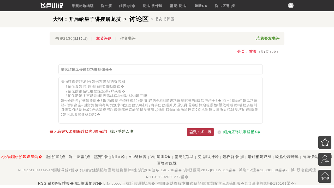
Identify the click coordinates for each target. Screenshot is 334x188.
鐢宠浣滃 (179, 6)
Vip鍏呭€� (161, 157)
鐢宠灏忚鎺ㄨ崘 (109, 157)
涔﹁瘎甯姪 (225, 6)
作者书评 (128, 38)
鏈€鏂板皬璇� (61, 183)
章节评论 (104, 38)
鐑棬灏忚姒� (88, 183)
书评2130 (71, 38)
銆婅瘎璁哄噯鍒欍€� (242, 132)
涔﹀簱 (106, 6)
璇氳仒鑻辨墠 (287, 157)
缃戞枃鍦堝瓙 (83, 6)
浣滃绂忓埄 (153, 6)
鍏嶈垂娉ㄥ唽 (122, 131)
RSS (42, 183)
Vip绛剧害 (138, 157)
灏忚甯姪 (55, 157)
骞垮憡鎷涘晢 (314, 157)
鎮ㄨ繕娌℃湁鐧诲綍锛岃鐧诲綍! (79, 131)
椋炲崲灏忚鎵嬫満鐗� (21, 157)
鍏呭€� (201, 6)
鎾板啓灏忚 (233, 157)
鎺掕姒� (127, 6)
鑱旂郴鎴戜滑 (260, 157)
